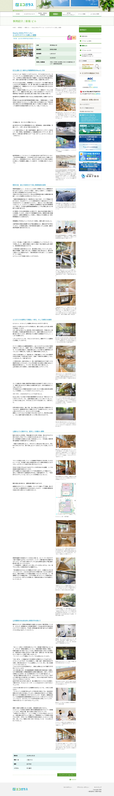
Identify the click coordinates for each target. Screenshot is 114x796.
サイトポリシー (68, 787)
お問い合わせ (93, 4)
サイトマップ (97, 787)
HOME (14, 27)
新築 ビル (27, 27)
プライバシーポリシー (83, 787)
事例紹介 (20, 27)
